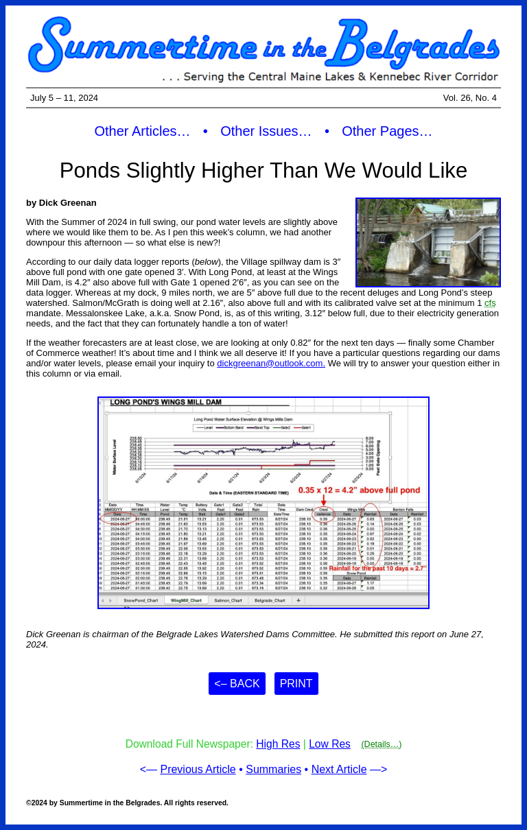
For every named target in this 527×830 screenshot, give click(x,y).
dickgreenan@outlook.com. (271, 363)
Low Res (330, 744)
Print (296, 683)
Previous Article (197, 769)
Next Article (339, 769)
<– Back (236, 683)
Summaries (273, 769)
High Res (278, 744)
